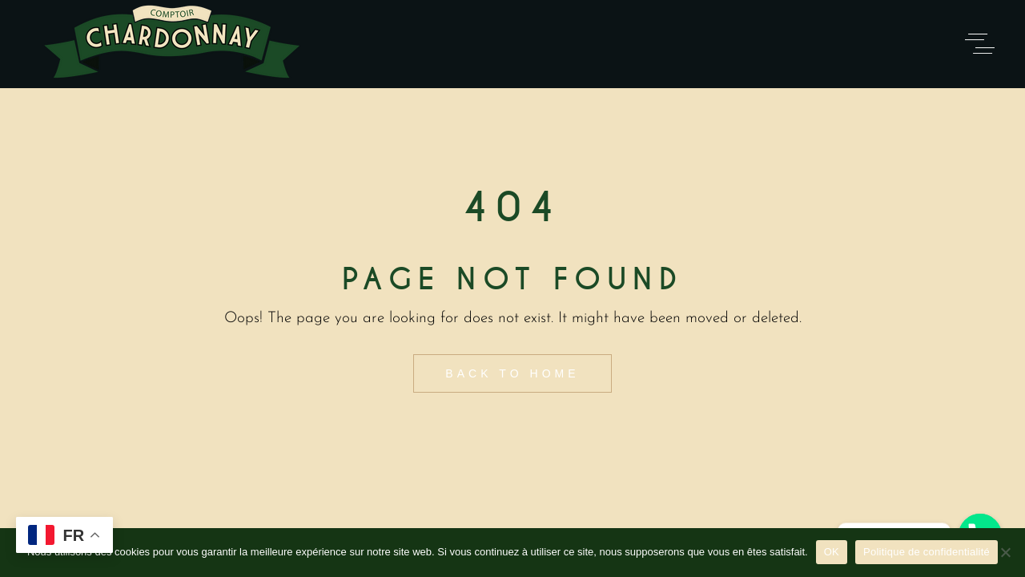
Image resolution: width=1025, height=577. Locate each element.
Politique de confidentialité (926, 552)
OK (831, 552)
